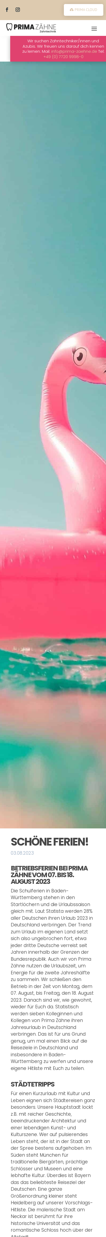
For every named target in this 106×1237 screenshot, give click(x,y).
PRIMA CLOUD (86, 9)
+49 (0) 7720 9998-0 (77, 56)
